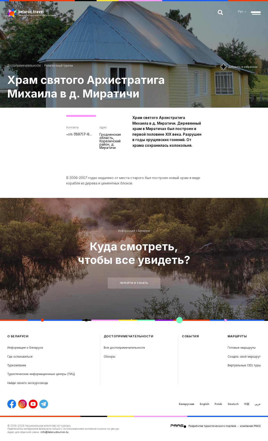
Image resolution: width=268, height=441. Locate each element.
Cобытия (190, 336)
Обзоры (109, 356)
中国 (246, 404)
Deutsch (233, 404)
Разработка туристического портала (212, 425)
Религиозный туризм (58, 65)
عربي (258, 404)
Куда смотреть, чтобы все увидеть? (134, 253)
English (204, 404)
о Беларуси (17, 336)
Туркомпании (16, 365)
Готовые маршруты (242, 347)
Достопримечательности (24, 65)
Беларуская (186, 404)
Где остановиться (19, 356)
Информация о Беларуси (134, 231)
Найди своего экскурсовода (27, 383)
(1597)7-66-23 (79, 134)
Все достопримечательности (124, 347)
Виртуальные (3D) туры (244, 365)
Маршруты (237, 336)
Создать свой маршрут (244, 356)
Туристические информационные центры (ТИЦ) (41, 374)
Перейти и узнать (134, 283)
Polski (218, 404)
